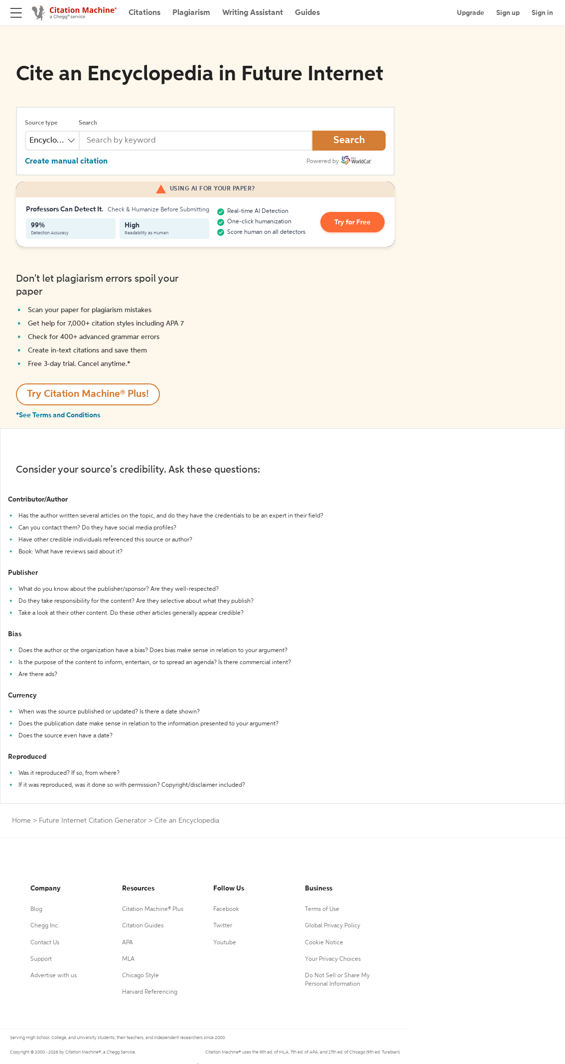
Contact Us (44, 943)
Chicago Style (140, 976)
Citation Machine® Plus (152, 909)
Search (88, 123)
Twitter (222, 926)
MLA (128, 959)
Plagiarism (191, 13)
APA (127, 943)
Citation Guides (142, 926)
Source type (41, 123)
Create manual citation (66, 162)
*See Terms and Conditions (58, 415)
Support (41, 959)
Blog (36, 909)
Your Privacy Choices (333, 959)
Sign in (542, 12)
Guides (307, 13)
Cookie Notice (324, 943)
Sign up (508, 12)
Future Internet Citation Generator (92, 820)
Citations (144, 13)
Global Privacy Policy (332, 926)
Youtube (224, 943)
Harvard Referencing (149, 992)
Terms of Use (322, 909)
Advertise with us (53, 976)
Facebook (226, 909)
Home (21, 820)
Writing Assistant (252, 13)
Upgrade (470, 12)
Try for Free (352, 222)
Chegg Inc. (44, 926)
